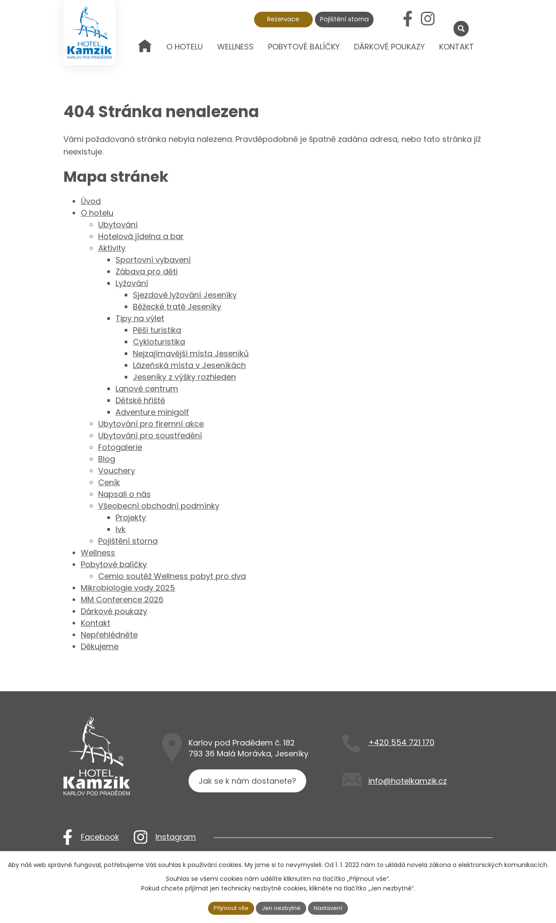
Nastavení (331, 907)
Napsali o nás (124, 494)
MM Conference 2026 (122, 599)
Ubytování (118, 224)
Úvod (145, 53)
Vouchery (116, 470)
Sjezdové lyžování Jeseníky (185, 294)
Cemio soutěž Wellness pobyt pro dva (172, 576)
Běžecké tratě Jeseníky (177, 306)
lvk (121, 529)
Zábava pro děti (147, 271)
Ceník (109, 482)
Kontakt (456, 46)
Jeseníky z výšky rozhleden (184, 376)
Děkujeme (100, 646)
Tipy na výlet (140, 318)
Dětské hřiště (140, 400)
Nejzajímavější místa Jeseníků (191, 353)
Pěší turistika (157, 330)
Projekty (131, 517)
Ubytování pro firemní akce (151, 423)
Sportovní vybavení (153, 259)
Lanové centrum (147, 388)
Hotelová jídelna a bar (141, 236)
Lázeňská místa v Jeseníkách (189, 365)
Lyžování (132, 283)
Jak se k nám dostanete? (249, 784)
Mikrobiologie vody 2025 (128, 587)
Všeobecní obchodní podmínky (158, 505)
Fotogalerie (120, 447)
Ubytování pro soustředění (150, 435)
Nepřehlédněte (109, 634)
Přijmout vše (228, 907)
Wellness (235, 46)
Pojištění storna (344, 19)
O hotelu (184, 46)
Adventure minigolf (152, 412)
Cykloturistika (159, 341)
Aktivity (112, 248)
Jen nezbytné (281, 907)
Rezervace (283, 19)
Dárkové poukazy (389, 46)
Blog (106, 458)
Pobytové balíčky (304, 46)
